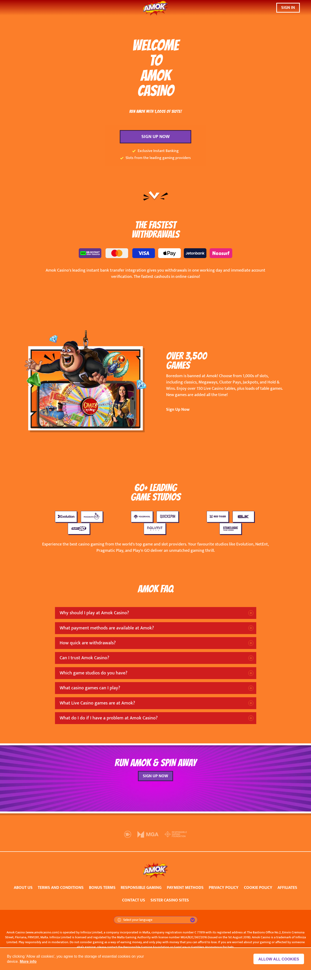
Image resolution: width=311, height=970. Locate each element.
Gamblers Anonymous (206, 947)
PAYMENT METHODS (185, 887)
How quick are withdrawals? (88, 643)
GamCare (180, 947)
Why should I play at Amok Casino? (94, 613)
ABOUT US (23, 887)
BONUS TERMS (102, 887)
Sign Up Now (178, 409)
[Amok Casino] (155, 8)
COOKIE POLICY (258, 887)
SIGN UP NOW (155, 137)
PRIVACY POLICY (224, 887)
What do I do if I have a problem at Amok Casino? (109, 718)
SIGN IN (288, 7)
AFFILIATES (287, 887)
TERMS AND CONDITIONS (61, 887)
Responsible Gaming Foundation (146, 947)
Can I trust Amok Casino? (84, 658)
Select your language (134, 919)
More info (28, 961)
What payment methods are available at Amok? (107, 628)
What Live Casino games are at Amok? (97, 703)
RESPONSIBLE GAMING (141, 887)
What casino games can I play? (90, 688)
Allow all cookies (278, 959)
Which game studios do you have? (93, 673)
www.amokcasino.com (42, 932)
